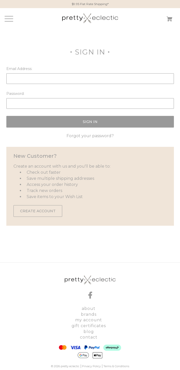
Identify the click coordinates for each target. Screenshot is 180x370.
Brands (88, 314)
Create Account (38, 211)
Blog (89, 331)
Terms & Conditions (116, 366)
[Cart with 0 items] (169, 20)
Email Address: (19, 68)
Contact (88, 337)
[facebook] (90, 295)
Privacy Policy (91, 366)
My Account (88, 320)
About (88, 308)
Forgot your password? (90, 136)
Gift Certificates (89, 325)
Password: (15, 93)
